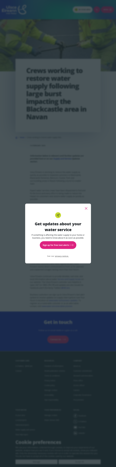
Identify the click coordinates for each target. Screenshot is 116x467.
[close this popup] (86, 208)
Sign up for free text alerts (58, 245)
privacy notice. (62, 256)
